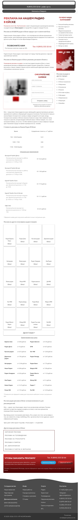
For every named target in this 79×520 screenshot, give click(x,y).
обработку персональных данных (42, 106)
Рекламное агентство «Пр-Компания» (15, 26)
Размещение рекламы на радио (13, 63)
